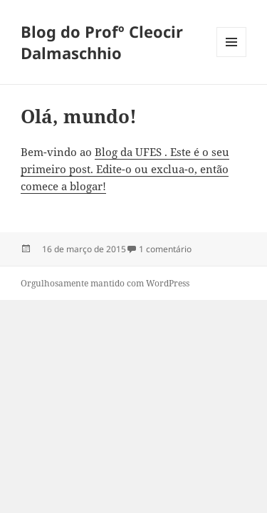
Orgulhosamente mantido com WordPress (105, 283)
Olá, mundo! (79, 116)
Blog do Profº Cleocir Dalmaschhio (102, 42)
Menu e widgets (231, 56)
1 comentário (165, 249)
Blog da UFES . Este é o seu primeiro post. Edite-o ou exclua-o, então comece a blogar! (125, 169)
